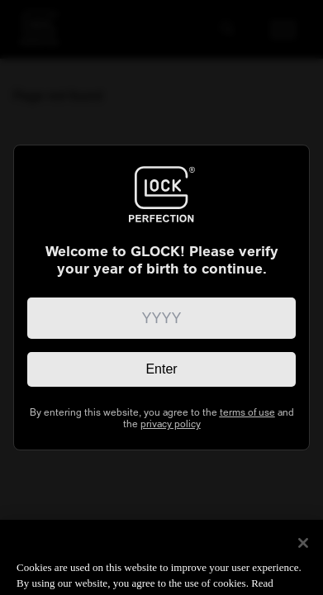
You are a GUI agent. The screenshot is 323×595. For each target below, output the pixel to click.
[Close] (303, 556)
